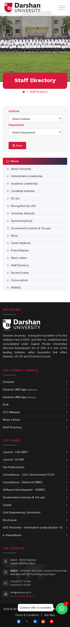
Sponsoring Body (19, 220)
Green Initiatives (19, 243)
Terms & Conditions (27, 615)
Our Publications (13, 467)
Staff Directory (18, 265)
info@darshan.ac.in (20, 592)
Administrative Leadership (25, 176)
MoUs (12, 235)
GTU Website (11, 412)
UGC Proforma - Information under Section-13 (32, 527)
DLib (6, 404)
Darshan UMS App (20, 389)
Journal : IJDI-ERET (15, 452)
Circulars (8, 381)
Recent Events (18, 272)
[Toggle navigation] (62, 7)
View (17, 145)
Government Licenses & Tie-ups (29, 228)
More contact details (22, 596)
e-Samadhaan (12, 535)
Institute (14, 111)
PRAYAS (14, 287)
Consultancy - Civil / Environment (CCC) (29, 474)
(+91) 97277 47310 (20, 581)
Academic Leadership (22, 183)
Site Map (49, 615)
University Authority (21, 213)
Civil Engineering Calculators (22, 512)
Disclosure (10, 520)
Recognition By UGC (21, 205)
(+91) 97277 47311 (20, 585)
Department (16, 124)
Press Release (18, 250)
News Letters (17, 257)
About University (19, 168)
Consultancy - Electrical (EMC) (22, 482)
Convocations (17, 280)
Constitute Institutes (21, 191)
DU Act (13, 198)
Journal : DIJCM (13, 459)
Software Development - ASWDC (24, 489)
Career (7, 505)
